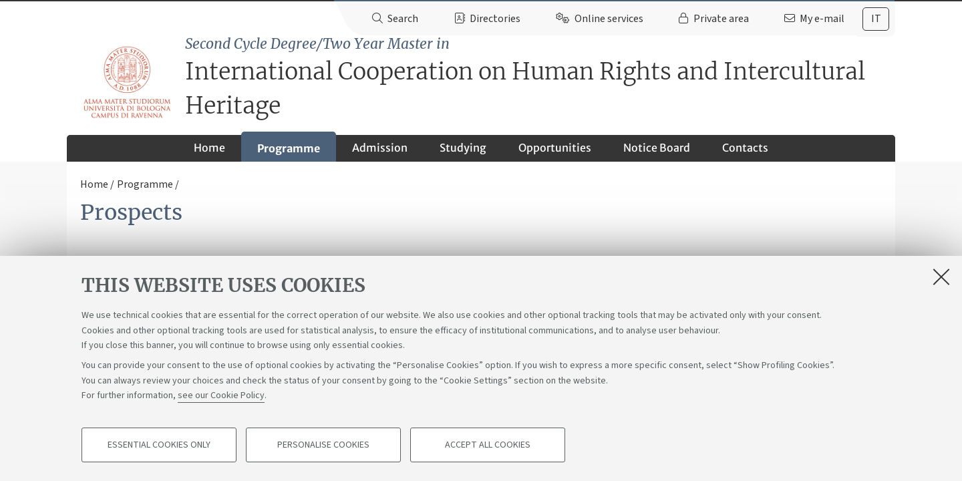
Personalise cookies (323, 445)
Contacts (745, 147)
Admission (380, 147)
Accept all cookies (487, 445)
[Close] (941, 276)
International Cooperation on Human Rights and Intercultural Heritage (540, 77)
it (876, 18)
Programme (288, 148)
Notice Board (656, 147)
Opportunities (554, 147)
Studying (463, 147)
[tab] (875, 19)
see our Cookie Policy (221, 395)
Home (209, 147)
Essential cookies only (159, 445)
